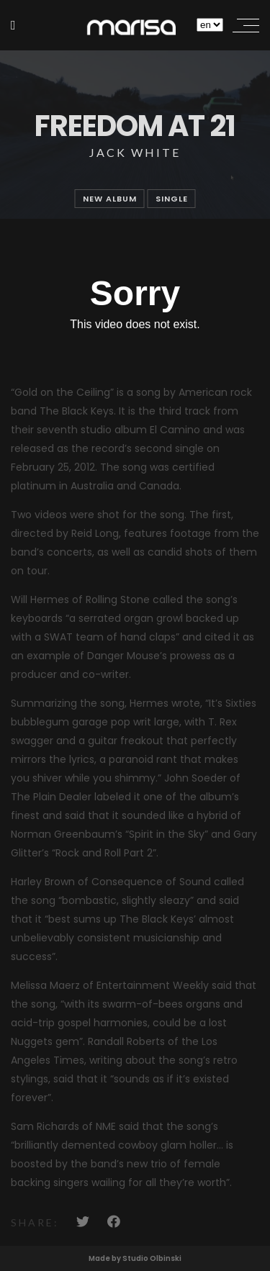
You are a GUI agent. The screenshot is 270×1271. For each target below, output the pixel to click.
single (172, 198)
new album (110, 198)
